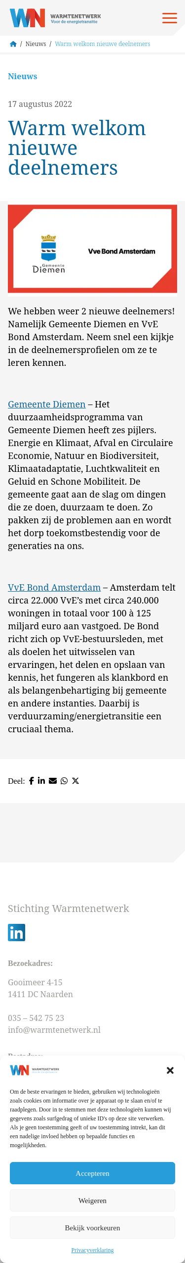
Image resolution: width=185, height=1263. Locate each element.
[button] (170, 1070)
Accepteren (92, 1173)
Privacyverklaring (93, 1250)
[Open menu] (169, 18)
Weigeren (92, 1201)
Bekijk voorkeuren (92, 1228)
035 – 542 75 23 (37, 1017)
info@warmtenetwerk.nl (54, 1029)
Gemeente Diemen (47, 404)
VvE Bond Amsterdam (54, 587)
